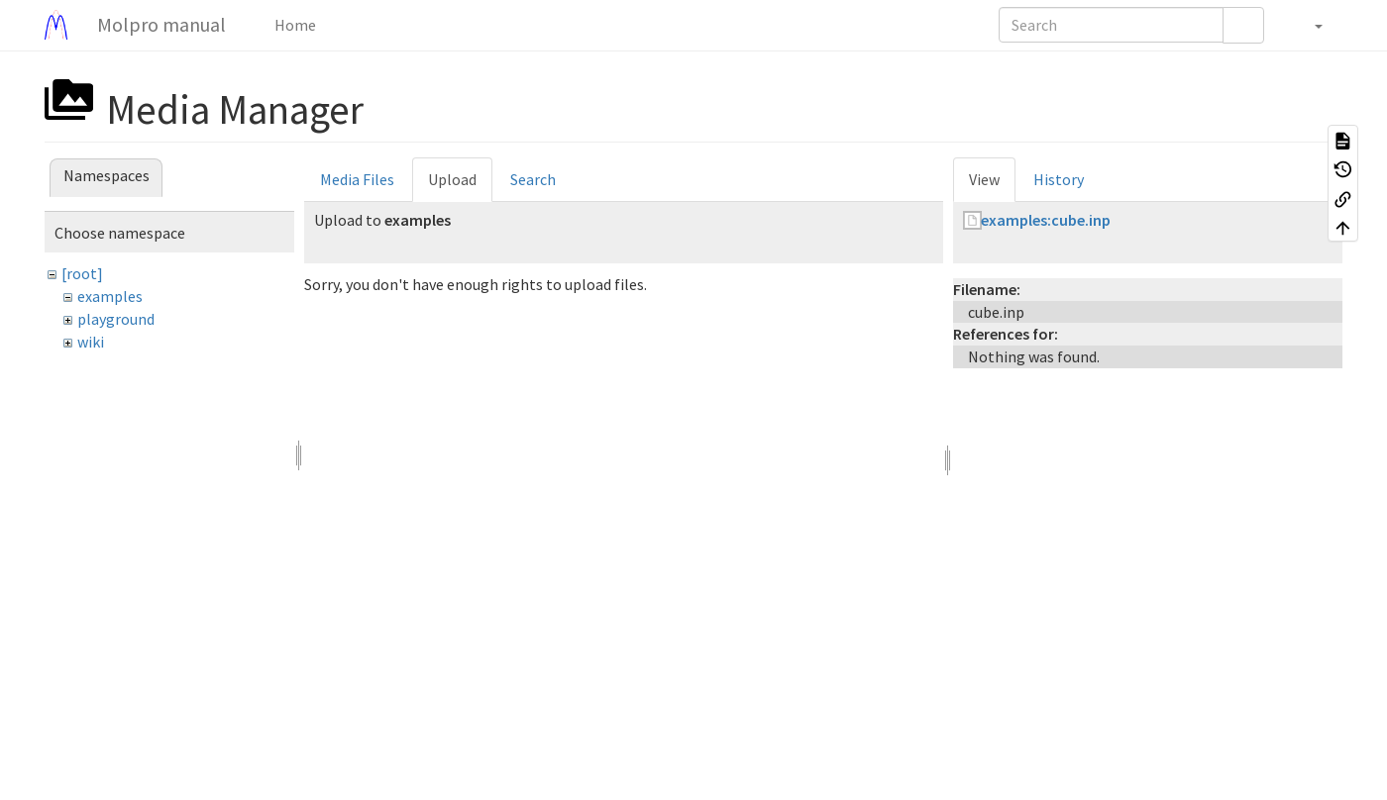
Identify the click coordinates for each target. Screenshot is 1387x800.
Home (293, 25)
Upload (452, 179)
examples (110, 296)
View (984, 179)
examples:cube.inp (1046, 220)
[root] (82, 273)
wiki (90, 341)
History (1058, 179)
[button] (1308, 25)
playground (116, 319)
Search (533, 179)
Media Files (357, 179)
